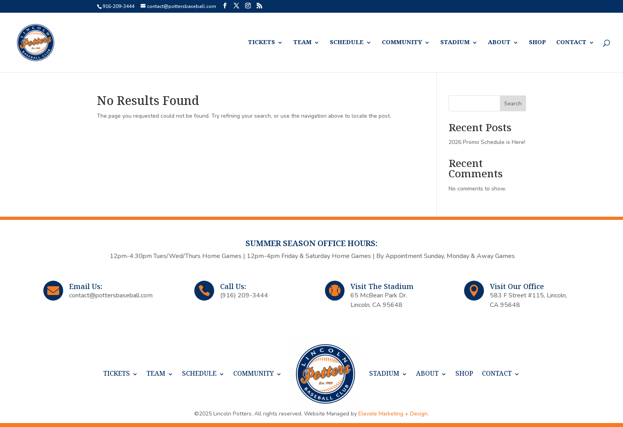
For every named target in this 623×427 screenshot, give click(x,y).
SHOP (537, 43)
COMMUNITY (402, 43)
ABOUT (499, 43)
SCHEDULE (347, 43)
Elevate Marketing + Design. (393, 413)
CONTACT (571, 43)
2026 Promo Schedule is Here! (487, 142)
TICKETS (261, 43)
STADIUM (455, 43)
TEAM (302, 43)
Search (513, 103)
